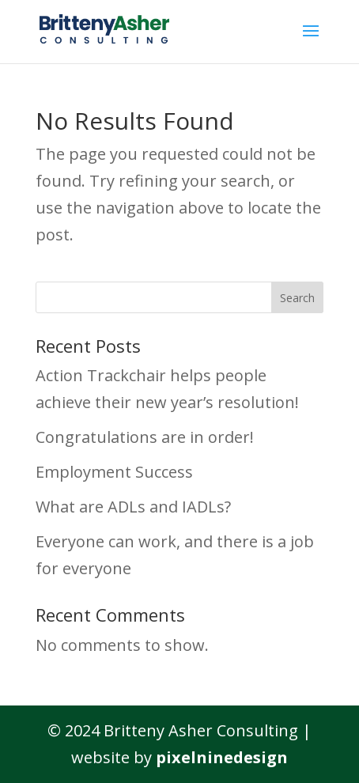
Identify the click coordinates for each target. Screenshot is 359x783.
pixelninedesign (222, 757)
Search (297, 297)
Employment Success (114, 471)
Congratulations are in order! (145, 437)
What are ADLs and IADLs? (133, 506)
